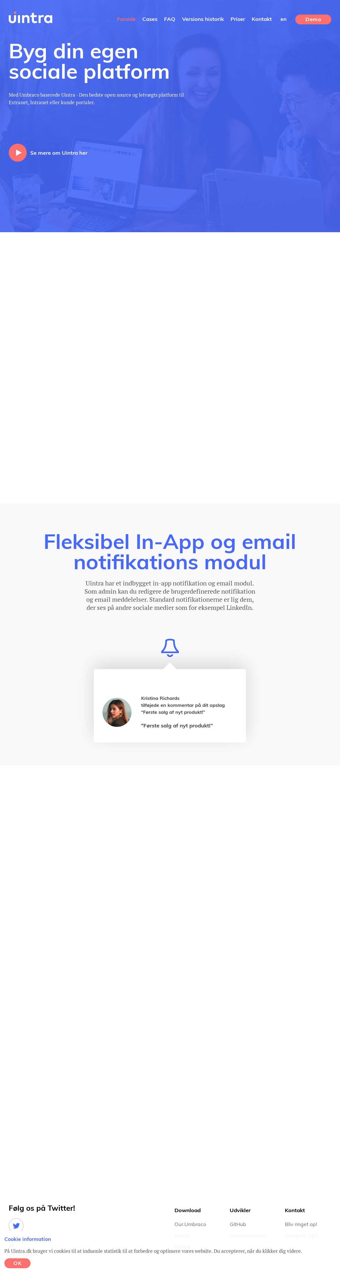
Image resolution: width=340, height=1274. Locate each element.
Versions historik (203, 19)
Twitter (16, 1225)
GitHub (238, 1224)
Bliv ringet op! (301, 1224)
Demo (313, 19)
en (283, 19)
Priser (238, 19)
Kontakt (262, 19)
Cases (149, 19)
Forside (126, 19)
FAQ (169, 19)
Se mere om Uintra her (58, 153)
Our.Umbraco (190, 1224)
